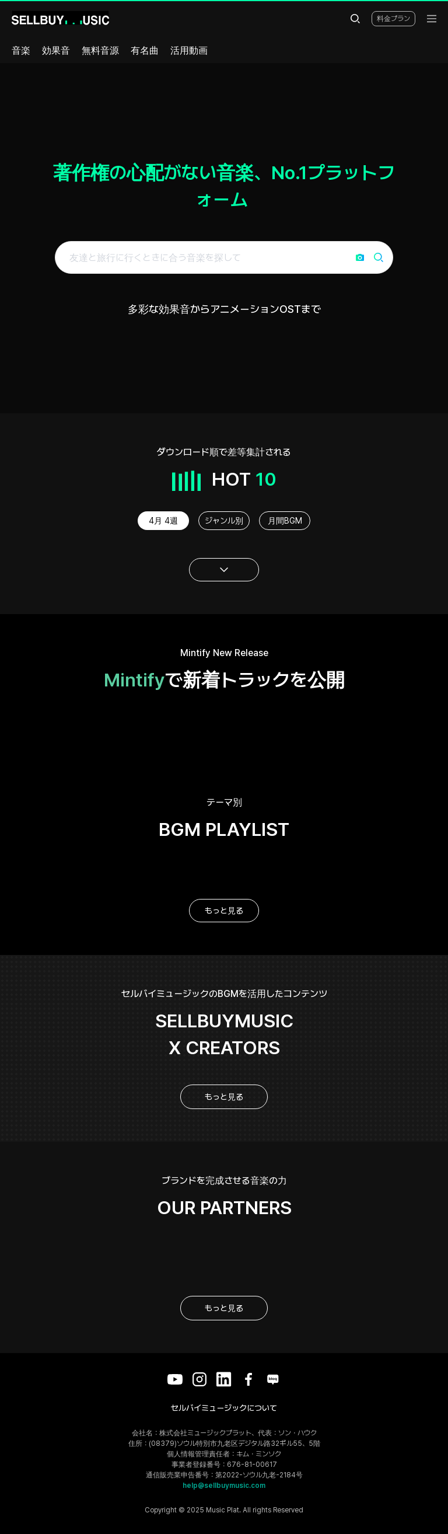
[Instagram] (199, 1379)
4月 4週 (163, 520)
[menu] (431, 18)
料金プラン (393, 19)
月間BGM (285, 520)
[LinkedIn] (224, 1379)
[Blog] (273, 1379)
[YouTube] (175, 1379)
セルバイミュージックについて (224, 1408)
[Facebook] (248, 1379)
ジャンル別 (224, 520)
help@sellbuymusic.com (224, 1485)
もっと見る (224, 910)
